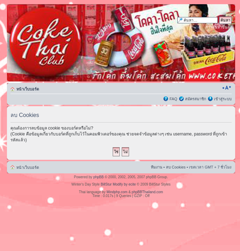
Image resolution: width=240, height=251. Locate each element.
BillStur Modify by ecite (118, 184)
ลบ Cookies (176, 167)
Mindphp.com (116, 192)
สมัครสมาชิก (195, 99)
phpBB (98, 177)
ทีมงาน (156, 167)
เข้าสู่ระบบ (223, 99)
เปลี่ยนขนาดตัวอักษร (227, 88)
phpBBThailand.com (147, 192)
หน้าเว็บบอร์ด (27, 89)
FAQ (173, 99)
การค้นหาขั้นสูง (219, 27)
